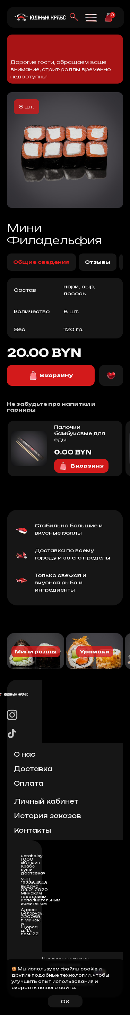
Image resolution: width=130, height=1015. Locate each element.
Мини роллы (36, 651)
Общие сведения (41, 262)
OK (65, 1001)
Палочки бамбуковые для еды (79, 433)
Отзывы (97, 262)
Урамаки (95, 651)
